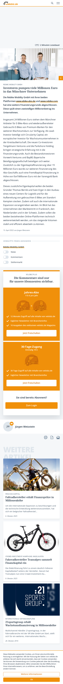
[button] (31, 680)
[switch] (6, 251)
